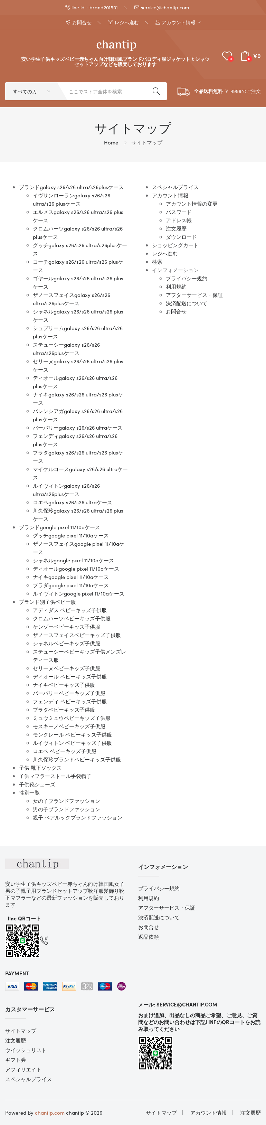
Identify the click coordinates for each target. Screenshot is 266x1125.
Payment (17, 973)
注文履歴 (176, 228)
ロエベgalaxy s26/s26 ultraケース (72, 502)
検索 (157, 261)
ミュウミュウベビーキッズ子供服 (72, 718)
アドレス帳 (179, 220)
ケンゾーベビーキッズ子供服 (66, 626)
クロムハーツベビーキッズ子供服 (72, 618)
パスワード (179, 212)
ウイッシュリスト (26, 1050)
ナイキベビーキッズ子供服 (64, 684)
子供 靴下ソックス (40, 767)
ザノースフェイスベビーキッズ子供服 (77, 635)
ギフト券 (15, 1059)
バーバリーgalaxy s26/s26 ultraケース (78, 427)
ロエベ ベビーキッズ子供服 (64, 751)
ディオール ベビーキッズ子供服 (70, 676)
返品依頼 (148, 936)
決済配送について (186, 303)
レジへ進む (165, 253)
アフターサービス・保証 (194, 295)
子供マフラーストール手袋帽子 (55, 776)
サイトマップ (146, 142)
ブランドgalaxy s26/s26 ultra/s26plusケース (71, 187)
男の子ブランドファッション (66, 809)
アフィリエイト (23, 1069)
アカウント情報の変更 (192, 203)
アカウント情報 (170, 195)
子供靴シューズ (37, 784)
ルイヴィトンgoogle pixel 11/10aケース (78, 593)
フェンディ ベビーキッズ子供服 (70, 701)
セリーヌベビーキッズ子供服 (66, 668)
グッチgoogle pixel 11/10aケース (71, 535)
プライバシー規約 (186, 278)
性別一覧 (29, 792)
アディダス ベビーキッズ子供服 (70, 610)
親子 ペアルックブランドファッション (77, 817)
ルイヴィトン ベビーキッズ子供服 (72, 743)
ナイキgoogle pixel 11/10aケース (71, 577)
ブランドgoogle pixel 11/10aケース (59, 527)
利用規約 (176, 286)
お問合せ (176, 311)
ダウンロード (181, 237)
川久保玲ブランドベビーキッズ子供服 (77, 759)
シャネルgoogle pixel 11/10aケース (73, 560)
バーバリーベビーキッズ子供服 (69, 693)
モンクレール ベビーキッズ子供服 (72, 734)
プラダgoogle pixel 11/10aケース (71, 585)
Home (111, 142)
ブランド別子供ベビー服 (47, 602)
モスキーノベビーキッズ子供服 (69, 726)
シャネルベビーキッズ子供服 (66, 643)
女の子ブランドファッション (66, 801)
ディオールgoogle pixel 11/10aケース (76, 568)
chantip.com (50, 1112)
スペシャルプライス (175, 187)
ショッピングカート (175, 245)
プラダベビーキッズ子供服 (64, 709)
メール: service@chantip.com (177, 1004)
